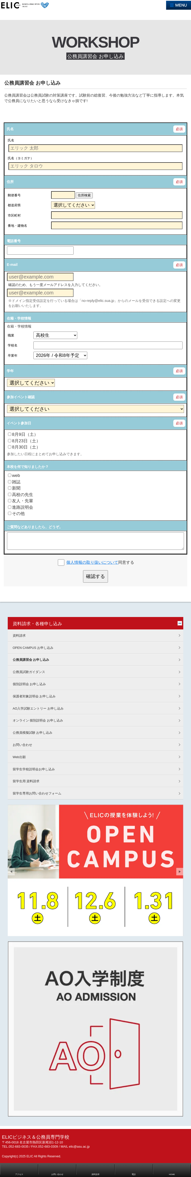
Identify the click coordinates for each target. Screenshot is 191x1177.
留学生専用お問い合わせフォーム (37, 793)
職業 (11, 335)
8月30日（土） (24, 447)
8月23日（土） (24, 440)
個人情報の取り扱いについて (92, 562)
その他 (16, 513)
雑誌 (14, 481)
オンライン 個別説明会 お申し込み (38, 720)
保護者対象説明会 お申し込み (34, 696)
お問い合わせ (22, 745)
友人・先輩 (20, 500)
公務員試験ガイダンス (29, 672)
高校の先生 (20, 494)
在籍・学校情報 (19, 318)
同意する (100, 562)
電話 (134, 1174)
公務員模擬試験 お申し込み (33, 732)
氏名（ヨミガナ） (21, 158)
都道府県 (14, 205)
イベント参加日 (19, 423)
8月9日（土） (23, 434)
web (14, 475)
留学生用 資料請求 (26, 781)
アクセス (19, 1174)
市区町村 (14, 215)
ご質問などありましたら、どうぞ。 (35, 527)
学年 (10, 371)
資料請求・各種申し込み (37, 623)
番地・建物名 (17, 225)
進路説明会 (20, 507)
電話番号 (14, 241)
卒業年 (12, 355)
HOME (172, 1174)
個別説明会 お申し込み (29, 684)
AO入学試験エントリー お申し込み (38, 708)
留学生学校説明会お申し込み (34, 769)
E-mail (12, 265)
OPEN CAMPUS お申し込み (33, 648)
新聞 (14, 488)
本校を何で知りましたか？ (28, 467)
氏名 (10, 129)
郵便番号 (14, 195)
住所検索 (84, 195)
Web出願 (19, 757)
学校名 (12, 345)
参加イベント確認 (21, 397)
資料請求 (19, 635)
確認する (95, 576)
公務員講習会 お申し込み (31, 660)
